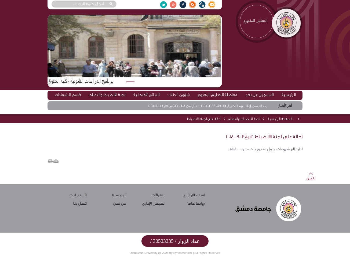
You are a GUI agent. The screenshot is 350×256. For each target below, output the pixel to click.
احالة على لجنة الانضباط (204, 119)
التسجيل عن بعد (259, 95)
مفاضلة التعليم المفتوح (217, 95)
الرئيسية (289, 95)
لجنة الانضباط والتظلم (107, 95)
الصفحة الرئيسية (280, 119)
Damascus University (143, 252)
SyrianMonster (182, 252)
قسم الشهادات (68, 95)
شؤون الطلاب (178, 95)
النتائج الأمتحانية (146, 95)
